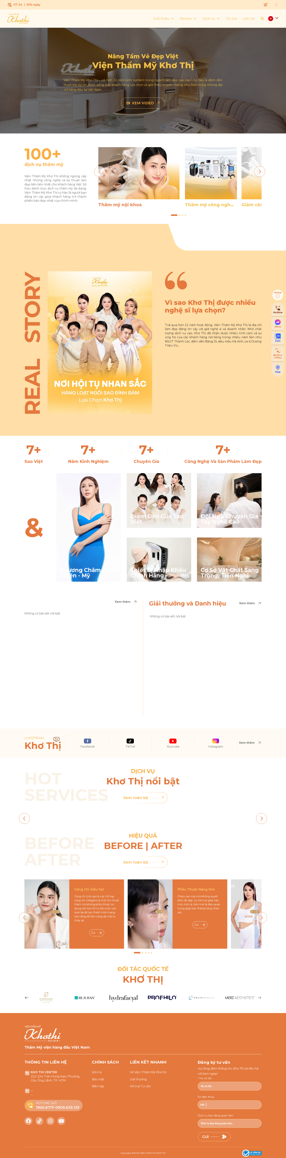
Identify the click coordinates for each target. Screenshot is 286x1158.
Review (188, 19)
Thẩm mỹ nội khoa (120, 204)
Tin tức (231, 19)
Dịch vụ (211, 19)
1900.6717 (45, 1107)
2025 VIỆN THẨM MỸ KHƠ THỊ (150, 1153)
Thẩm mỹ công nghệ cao (209, 204)
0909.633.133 (67, 1107)
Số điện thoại (206, 1097)
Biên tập (98, 1086)
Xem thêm (126, 602)
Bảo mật (98, 1079)
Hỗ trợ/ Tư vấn (140, 1086)
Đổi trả (97, 1072)
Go (96, 933)
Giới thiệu (163, 19)
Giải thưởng (138, 1079)
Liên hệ (249, 19)
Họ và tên (205, 1078)
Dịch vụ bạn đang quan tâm (215, 1115)
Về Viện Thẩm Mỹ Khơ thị (148, 1072)
